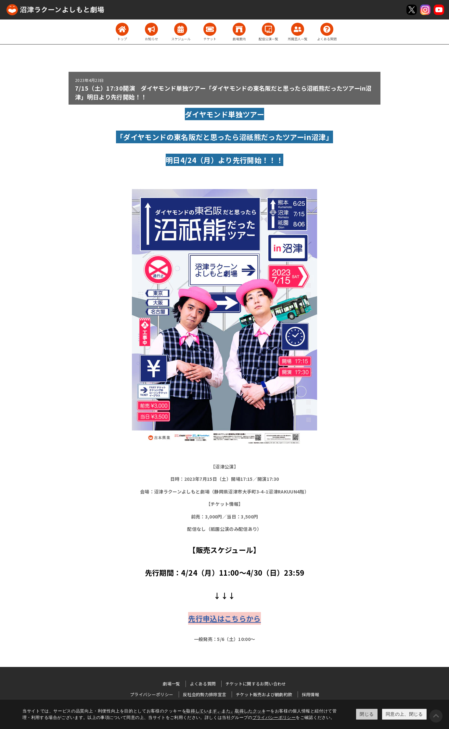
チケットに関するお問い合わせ (255, 684)
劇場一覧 (171, 684)
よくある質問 (203, 684)
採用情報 (310, 694)
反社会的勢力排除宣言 (204, 694)
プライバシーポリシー (274, 717)
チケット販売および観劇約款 (264, 694)
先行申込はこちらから (224, 618)
